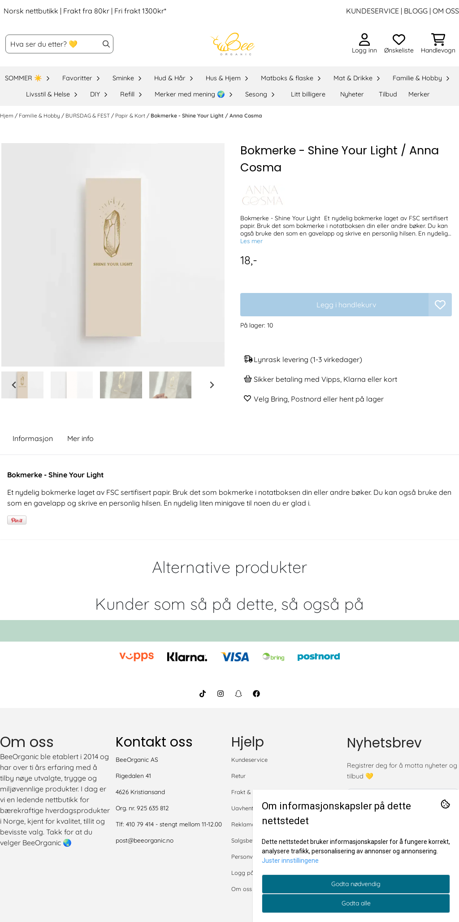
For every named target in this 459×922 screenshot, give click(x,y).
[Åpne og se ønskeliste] (399, 44)
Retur (238, 775)
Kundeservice (249, 759)
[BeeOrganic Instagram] (220, 693)
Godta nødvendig (356, 884)
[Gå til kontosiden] (364, 44)
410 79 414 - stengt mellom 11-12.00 (174, 824)
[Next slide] (211, 385)
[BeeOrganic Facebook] (256, 693)
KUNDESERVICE (372, 10)
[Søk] (59, 44)
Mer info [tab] (80, 438)
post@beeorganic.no (144, 840)
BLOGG (415, 10)
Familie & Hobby (40, 115)
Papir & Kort (131, 115)
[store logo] (232, 44)
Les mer (251, 241)
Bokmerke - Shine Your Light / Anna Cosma (206, 115)
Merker (419, 94)
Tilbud (388, 94)
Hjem (7, 115)
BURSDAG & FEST (88, 115)
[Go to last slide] (14, 385)
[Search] (106, 44)
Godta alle (356, 903)
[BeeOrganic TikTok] (202, 693)
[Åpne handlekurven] (438, 44)
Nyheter (352, 94)
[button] (440, 304)
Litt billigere (308, 94)
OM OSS (446, 10)
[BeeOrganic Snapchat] (238, 693)
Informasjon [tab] (33, 438)
